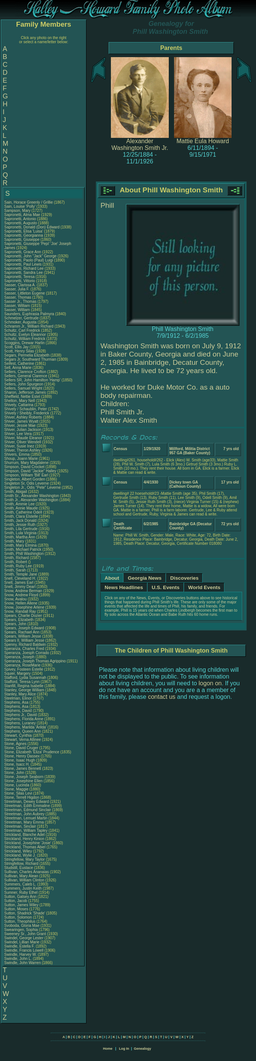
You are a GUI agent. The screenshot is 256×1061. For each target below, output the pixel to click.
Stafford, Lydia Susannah (25, 678)
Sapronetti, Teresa (20, 277)
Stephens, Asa (16, 702)
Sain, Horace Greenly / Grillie (28, 202)
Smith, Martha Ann (19, 537)
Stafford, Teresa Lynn (21, 682)
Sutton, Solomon (18, 917)
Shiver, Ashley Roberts (23, 417)
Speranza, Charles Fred (24, 649)
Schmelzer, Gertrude (21, 318)
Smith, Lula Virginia (20, 533)
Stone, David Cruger (21, 748)
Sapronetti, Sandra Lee (23, 273)
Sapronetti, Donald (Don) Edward (31, 227)
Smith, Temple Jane (20, 574)
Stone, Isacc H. (17, 764)
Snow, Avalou (16, 599)
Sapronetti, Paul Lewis (23, 264)
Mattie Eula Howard (203, 141)
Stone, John (14, 773)
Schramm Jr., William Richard (28, 326)
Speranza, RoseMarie (23, 665)
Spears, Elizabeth (19, 620)
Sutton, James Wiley (21, 905)
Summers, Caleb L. (20, 884)
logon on (209, 683)
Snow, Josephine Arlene (24, 607)
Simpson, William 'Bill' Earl (26, 475)
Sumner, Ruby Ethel (21, 892)
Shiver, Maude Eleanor (23, 438)
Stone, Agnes (15, 744)
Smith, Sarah (15, 570)
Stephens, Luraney (20, 723)
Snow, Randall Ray (20, 611)
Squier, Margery (18, 673)
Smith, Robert (16, 562)
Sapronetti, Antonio (20, 219)
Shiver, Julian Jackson (22, 430)
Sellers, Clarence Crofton (25, 372)
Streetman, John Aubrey (24, 814)
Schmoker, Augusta (21, 322)
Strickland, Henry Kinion (24, 839)
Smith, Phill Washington (24, 554)
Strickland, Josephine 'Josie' (28, 843)
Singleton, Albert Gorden (24, 479)
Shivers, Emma (17, 454)
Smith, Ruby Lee (18, 566)
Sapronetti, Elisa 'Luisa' (24, 231)
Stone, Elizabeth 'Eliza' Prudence (31, 752)
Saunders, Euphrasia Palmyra (29, 314)
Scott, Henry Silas (19, 351)
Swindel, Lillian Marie (21, 942)
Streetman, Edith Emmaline (27, 806)
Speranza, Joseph (19, 657)
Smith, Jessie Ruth (19, 525)
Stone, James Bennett (22, 768)
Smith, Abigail (16, 492)
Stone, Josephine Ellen (23, 781)
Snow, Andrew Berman (23, 591)
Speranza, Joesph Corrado (26, 653)
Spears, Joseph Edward (24, 628)
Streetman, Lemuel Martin (25, 818)
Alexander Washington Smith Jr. (140, 144)
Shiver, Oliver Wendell (22, 442)
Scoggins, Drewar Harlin (24, 343)
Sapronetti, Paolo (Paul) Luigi (28, 260)
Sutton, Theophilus (20, 921)
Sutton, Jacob (16, 901)
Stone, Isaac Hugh (19, 760)
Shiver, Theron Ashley (22, 450)
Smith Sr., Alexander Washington (31, 496)
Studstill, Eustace (19, 868)
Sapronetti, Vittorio (20, 281)
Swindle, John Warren (22, 963)
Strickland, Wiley (18, 851)
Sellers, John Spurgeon (23, 384)
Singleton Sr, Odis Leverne (26, 483)
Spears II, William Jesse (24, 640)
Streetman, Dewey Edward (26, 802)
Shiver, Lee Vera (18, 434)
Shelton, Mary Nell (19, 401)
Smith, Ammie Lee (19, 504)
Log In (124, 1048)
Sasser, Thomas (18, 297)
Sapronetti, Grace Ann (22, 252)
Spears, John (15, 624)
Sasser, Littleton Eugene (24, 293)
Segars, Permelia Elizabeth (27, 355)
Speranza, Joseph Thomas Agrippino (35, 661)
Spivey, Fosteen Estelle (23, 669)
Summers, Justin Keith (23, 888)
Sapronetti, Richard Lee (24, 268)
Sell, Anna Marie (18, 368)
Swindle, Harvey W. (20, 954)
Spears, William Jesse (22, 636)
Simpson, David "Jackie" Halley (30, 471)
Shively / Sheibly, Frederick (27, 413)
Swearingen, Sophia (21, 930)
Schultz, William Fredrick (24, 339)
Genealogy (142, 1048)
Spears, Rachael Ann (21, 632)
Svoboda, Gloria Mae (21, 925)
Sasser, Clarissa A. (20, 285)
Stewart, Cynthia (18, 735)
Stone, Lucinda (17, 785)
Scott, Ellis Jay (16, 347)
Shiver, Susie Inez (19, 446)
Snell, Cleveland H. (20, 578)
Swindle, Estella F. (19, 946)
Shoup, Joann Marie (21, 458)
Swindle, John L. (18, 959)
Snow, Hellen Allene (20, 603)
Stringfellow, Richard (21, 863)
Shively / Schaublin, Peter (26, 409)
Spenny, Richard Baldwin (25, 644)
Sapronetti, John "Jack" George (30, 256)
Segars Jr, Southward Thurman (30, 359)
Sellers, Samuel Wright (23, 388)
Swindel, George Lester (24, 938)
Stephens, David (18, 711)
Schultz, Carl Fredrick (22, 330)
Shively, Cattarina (19, 405)
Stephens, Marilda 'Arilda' (26, 727)
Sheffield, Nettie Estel (22, 396)
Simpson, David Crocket (24, 467)
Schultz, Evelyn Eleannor (25, 335)
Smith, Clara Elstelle (21, 516)
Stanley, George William (24, 690)
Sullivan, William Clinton (24, 880)
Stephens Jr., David (21, 715)
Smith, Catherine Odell (23, 512)
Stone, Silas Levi (18, 793)
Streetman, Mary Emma (24, 822)
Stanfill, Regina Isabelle (24, 686)
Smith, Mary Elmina (20, 545)
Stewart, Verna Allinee (22, 740)
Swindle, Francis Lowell (24, 950)
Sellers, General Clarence (25, 376)
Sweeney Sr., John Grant (25, 934)
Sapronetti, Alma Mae (22, 215)
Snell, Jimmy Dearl (19, 587)
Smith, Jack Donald (20, 520)
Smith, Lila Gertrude (21, 529)
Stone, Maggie (16, 789)
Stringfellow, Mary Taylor (24, 859)
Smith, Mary (14, 541)
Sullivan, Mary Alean (21, 876)
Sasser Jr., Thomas (21, 301)
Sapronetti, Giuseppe (22, 239)
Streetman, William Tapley (25, 830)
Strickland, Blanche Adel (24, 835)
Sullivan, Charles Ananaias (26, 872)
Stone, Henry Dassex (22, 756)
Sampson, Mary (18, 211)
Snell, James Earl (18, 582)
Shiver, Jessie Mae (20, 425)
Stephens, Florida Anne (23, 719)
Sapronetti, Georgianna (24, 235)
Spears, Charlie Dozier (23, 616)
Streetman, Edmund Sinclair (27, 810)
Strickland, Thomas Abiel (24, 847)
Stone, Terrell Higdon (21, 797)
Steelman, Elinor (18, 698)
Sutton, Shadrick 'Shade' (25, 913)
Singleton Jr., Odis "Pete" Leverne (32, 487)
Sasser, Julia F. (16, 289)
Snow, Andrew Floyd (21, 595)
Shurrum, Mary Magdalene (26, 463)
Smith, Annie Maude (21, 508)
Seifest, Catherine (19, 363)
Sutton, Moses (16, 909)
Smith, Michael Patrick (22, 549)
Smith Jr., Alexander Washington (31, 500)
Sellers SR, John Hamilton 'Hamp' (32, 380)
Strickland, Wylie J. (20, 855)
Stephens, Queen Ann (23, 731)
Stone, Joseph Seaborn (24, 777)
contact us (162, 697)
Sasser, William (17, 306)
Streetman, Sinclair (20, 826)
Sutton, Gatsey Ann (20, 897)
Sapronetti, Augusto (21, 223)
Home (107, 1048)
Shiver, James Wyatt (21, 421)
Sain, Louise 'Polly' (19, 206)
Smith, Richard (17, 558)
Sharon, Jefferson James (25, 392)
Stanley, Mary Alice (20, 694)
